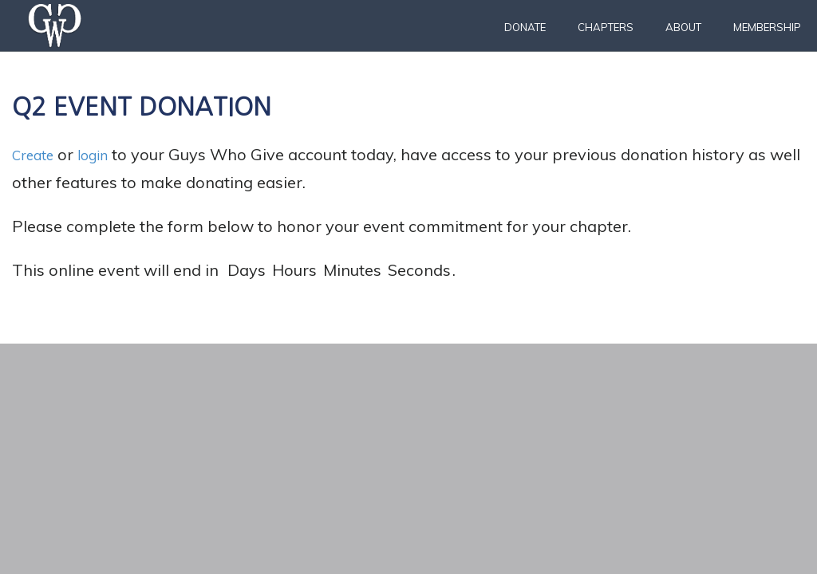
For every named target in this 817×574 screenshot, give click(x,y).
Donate (525, 27)
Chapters (605, 27)
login (103, 154)
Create (36, 154)
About (683, 27)
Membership (767, 27)
